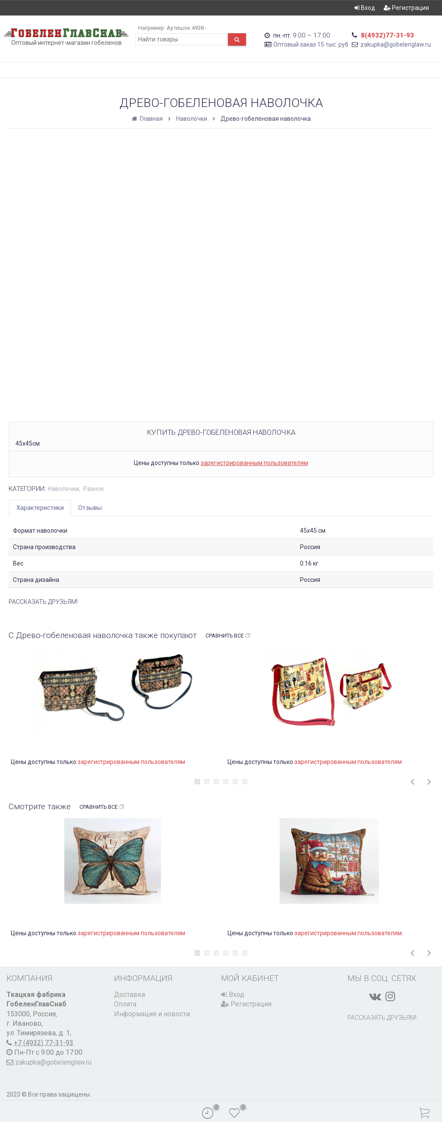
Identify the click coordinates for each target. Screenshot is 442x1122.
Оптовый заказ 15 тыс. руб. (311, 44)
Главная (148, 118)
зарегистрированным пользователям (254, 462)
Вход (364, 7)
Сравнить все (228, 635)
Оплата (125, 1004)
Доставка (129, 994)
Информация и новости (152, 1014)
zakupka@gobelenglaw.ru (395, 44)
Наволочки (191, 118)
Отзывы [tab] (90, 508)
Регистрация (406, 7)
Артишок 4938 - (186, 28)
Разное (93, 488)
